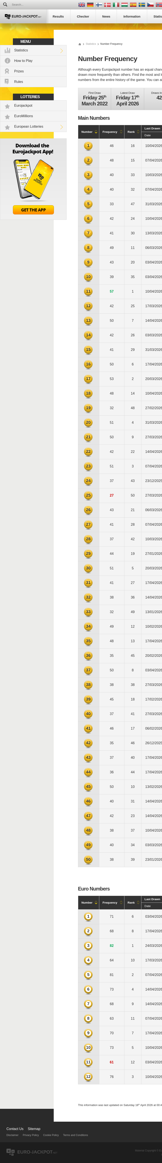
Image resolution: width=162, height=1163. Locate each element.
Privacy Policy (31, 1135)
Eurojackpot (23, 105)
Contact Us (14, 1129)
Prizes (19, 71)
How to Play (23, 61)
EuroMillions (23, 116)
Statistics (21, 50)
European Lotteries (28, 126)
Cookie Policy (51, 1135)
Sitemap (34, 1129)
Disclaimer (12, 1135)
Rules (18, 82)
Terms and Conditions (75, 1135)
